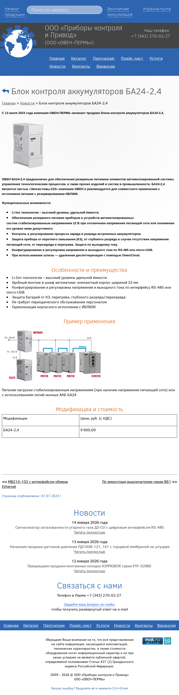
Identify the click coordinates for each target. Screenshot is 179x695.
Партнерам (103, 58)
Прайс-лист (132, 58)
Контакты (81, 66)
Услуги (156, 58)
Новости (57, 66)
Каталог (78, 58)
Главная (57, 58)
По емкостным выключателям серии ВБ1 (136, 481)
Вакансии (105, 66)
